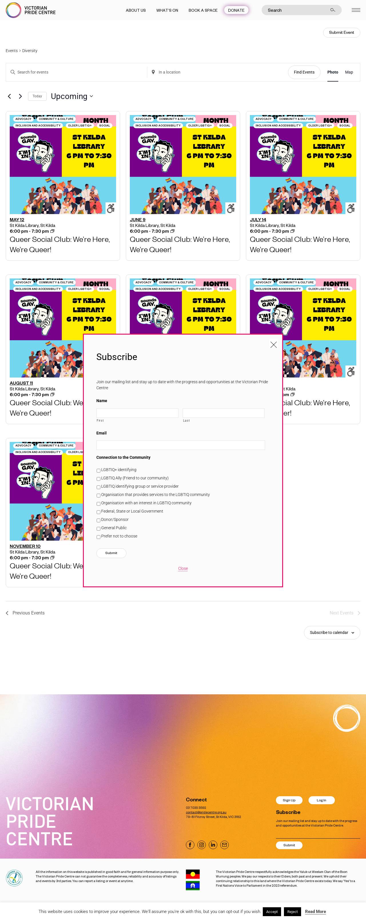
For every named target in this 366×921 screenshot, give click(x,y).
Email (101, 433)
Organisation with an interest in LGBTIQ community (146, 503)
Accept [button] (272, 912)
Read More (315, 911)
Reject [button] (292, 912)
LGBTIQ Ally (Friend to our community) (135, 478)
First (100, 420)
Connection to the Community (123, 457)
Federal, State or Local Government (132, 511)
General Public (114, 527)
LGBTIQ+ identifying (118, 469)
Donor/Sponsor (115, 519)
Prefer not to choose (119, 536)
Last (186, 420)
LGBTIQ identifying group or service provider (140, 486)
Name (101, 400)
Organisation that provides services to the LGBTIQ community (155, 494)
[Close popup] (273, 343)
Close (183, 568)
